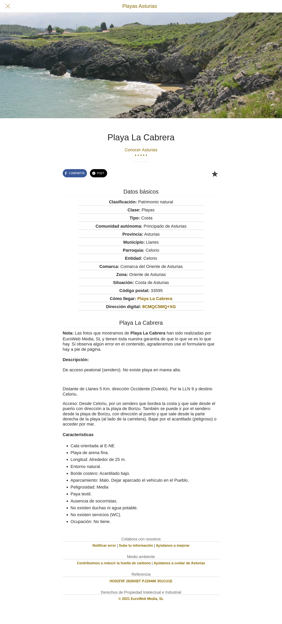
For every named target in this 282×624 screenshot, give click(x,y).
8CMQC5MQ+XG (159, 306)
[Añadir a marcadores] (214, 173)
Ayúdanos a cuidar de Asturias (179, 563)
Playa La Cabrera (154, 298)
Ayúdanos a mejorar (173, 545)
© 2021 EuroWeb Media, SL (141, 599)
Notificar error (104, 545)
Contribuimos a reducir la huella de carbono (114, 563)
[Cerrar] (7, 6)
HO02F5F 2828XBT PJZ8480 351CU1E (140, 581)
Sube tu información (136, 545)
